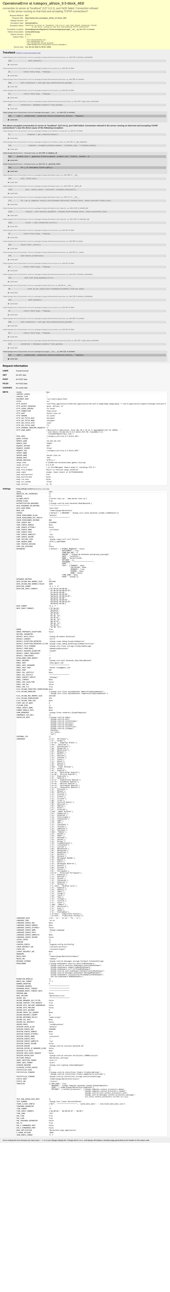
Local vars (13, 67)
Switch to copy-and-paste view (28, 55)
